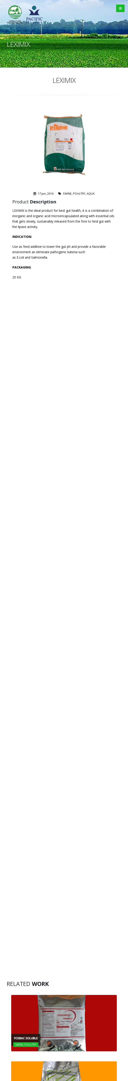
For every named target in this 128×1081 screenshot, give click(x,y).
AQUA (91, 194)
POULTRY (79, 194)
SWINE (67, 194)
